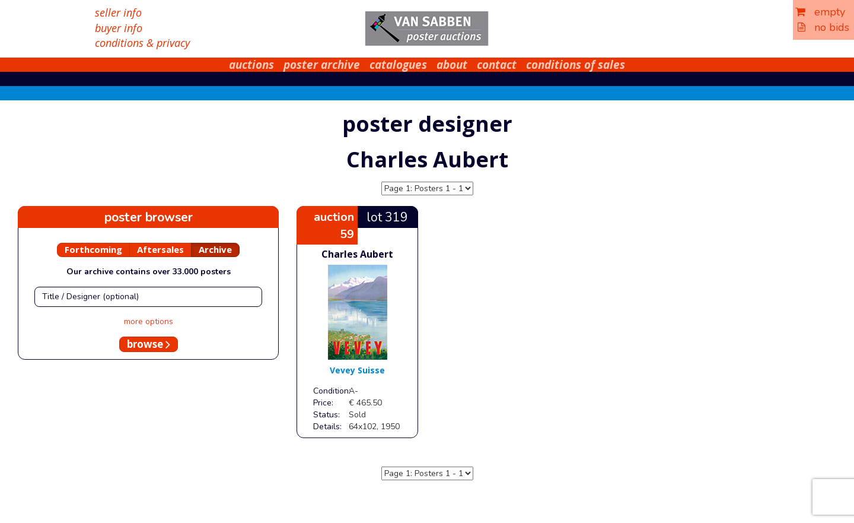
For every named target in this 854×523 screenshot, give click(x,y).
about (451, 65)
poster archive (321, 65)
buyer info (118, 28)
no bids (823, 27)
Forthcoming (93, 249)
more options (148, 321)
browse (148, 344)
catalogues (398, 65)
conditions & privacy (142, 43)
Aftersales (160, 249)
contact (497, 65)
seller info (118, 12)
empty (820, 12)
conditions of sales (575, 65)
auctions (251, 65)
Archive (215, 249)
